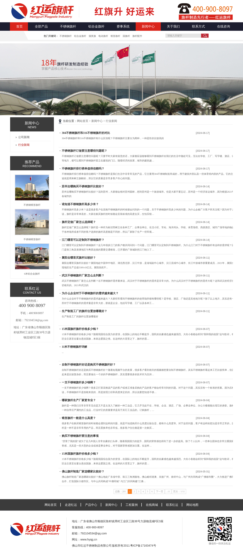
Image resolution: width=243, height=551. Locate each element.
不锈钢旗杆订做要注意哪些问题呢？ (84, 150)
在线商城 (152, 504)
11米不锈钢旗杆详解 (74, 346)
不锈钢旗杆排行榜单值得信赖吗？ (83, 168)
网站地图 (192, 504)
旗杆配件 (137, 36)
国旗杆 (126, 36)
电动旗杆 (103, 36)
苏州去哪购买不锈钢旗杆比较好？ (83, 186)
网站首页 (82, 121)
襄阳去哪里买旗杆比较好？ (79, 257)
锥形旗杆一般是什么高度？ (79, 418)
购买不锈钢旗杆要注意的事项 (80, 435)
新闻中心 (148, 26)
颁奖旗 (92, 36)
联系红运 (172, 504)
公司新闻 (24, 137)
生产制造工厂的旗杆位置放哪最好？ (84, 311)
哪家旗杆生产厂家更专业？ (79, 400)
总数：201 (120, 491)
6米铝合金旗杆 (32, 273)
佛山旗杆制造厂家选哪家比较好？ (83, 471)
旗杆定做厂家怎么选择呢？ (79, 222)
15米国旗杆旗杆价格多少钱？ (80, 328)
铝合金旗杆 (96, 26)
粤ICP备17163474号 (143, 545)
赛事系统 (123, 26)
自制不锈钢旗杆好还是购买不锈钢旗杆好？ (89, 364)
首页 (19, 26)
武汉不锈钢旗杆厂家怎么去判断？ (83, 275)
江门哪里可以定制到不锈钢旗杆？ (83, 239)
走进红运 (71, 504)
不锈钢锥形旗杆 (31, 205)
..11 (168, 491)
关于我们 (173, 26)
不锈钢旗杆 (68, 26)
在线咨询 (223, 26)
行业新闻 (24, 144)
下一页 (159, 491)
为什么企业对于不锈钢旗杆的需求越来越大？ (90, 293)
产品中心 (91, 504)
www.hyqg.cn (88, 539)
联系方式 (198, 26)
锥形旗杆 (115, 36)
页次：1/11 (179, 491)
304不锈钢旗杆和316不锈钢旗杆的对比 (86, 132)
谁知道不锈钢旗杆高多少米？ (80, 204)
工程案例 (132, 504)
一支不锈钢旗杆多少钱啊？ (79, 382)
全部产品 (41, 26)
